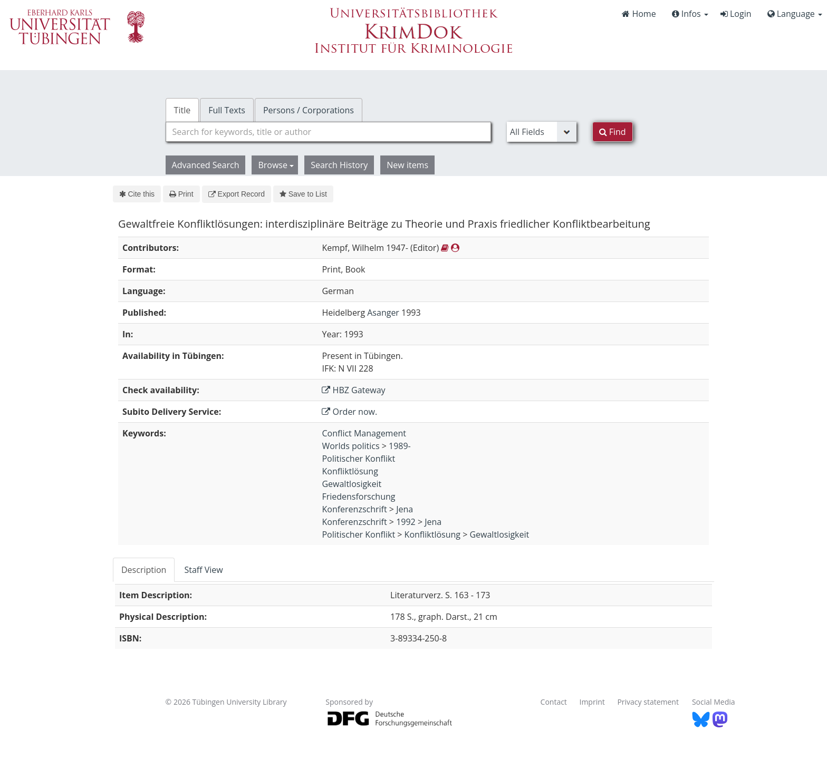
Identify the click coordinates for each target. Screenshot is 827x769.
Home (639, 14)
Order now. (349, 411)
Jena (404, 509)
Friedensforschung (358, 496)
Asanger (383, 312)
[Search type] (541, 132)
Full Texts (226, 110)
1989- (400, 446)
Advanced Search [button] (205, 165)
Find (612, 132)
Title (182, 110)
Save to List (303, 194)
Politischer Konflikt (358, 458)
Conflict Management (364, 433)
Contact (554, 702)
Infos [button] (690, 14)
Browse (276, 165)
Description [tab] (143, 570)
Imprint (592, 702)
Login (736, 14)
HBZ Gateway (353, 390)
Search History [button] (339, 165)
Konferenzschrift (354, 509)
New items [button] (407, 165)
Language (794, 14)
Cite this (137, 194)
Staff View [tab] (203, 570)
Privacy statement (648, 702)
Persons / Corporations (308, 110)
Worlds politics (350, 446)
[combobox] (328, 132)
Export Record (236, 194)
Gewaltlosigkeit (351, 484)
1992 (406, 522)
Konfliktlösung (350, 471)
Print (181, 194)
